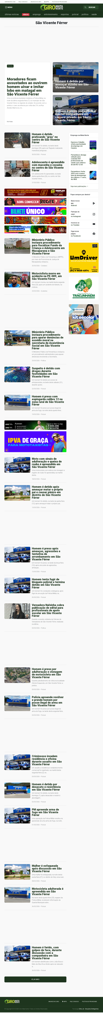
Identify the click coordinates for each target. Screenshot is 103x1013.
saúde (94, 15)
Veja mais (35, 980)
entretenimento (51, 15)
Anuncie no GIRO (36, 2)
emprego (37, 15)
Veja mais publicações (79, 187)
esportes (65, 15)
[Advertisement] (51, 46)
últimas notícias (12, 15)
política (85, 15)
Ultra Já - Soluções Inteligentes (89, 1009)
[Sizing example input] (93, 8)
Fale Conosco (23, 2)
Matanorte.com (10, 2)
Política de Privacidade (59, 2)
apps (46, 2)
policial (75, 15)
